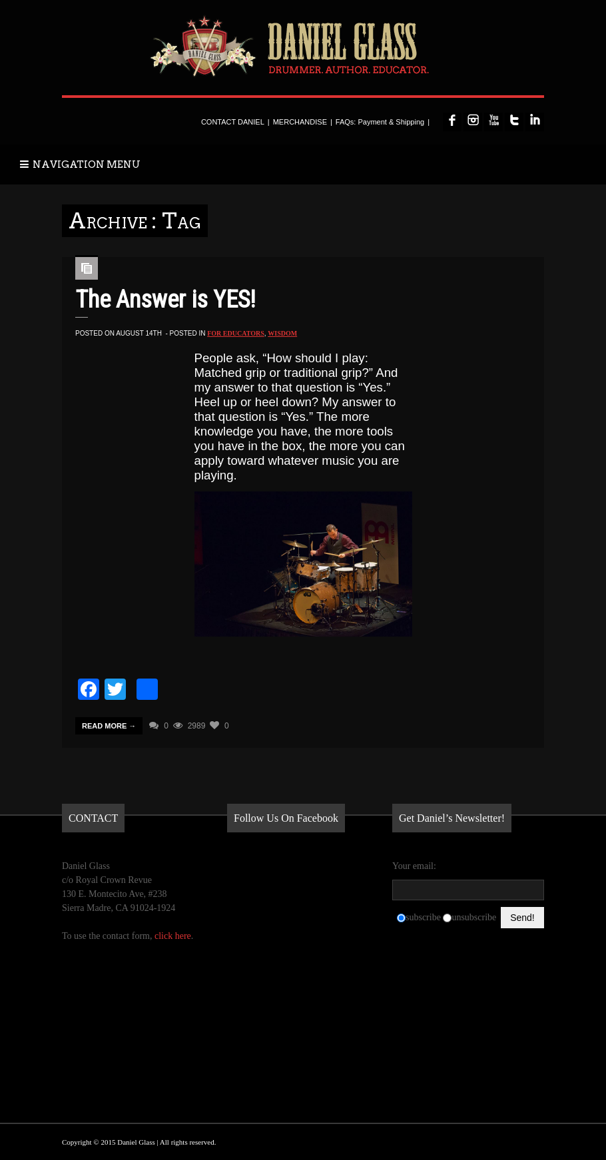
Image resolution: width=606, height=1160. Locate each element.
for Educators (235, 333)
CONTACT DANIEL (232, 122)
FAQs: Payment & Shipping (380, 122)
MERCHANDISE (300, 122)
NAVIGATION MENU (80, 164)
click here (172, 936)
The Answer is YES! (165, 300)
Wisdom (282, 333)
